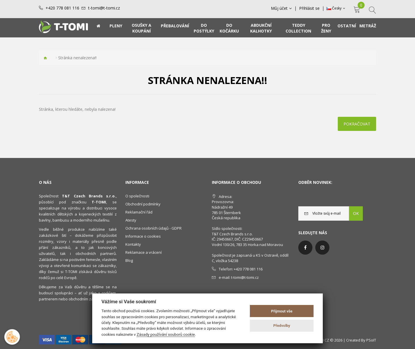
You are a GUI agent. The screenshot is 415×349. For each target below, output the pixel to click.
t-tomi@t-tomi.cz (104, 8)
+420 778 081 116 (62, 8)
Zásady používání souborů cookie (166, 334)
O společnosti (137, 196)
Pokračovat (357, 124)
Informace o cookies (143, 236)
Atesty (130, 220)
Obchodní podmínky (143, 204)
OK (356, 213)
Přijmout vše (282, 311)
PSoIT (371, 340)
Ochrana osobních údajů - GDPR (153, 228)
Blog (129, 260)
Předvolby (281, 325)
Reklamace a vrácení (143, 252)
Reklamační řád (138, 212)
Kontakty (133, 244)
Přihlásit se (309, 8)
